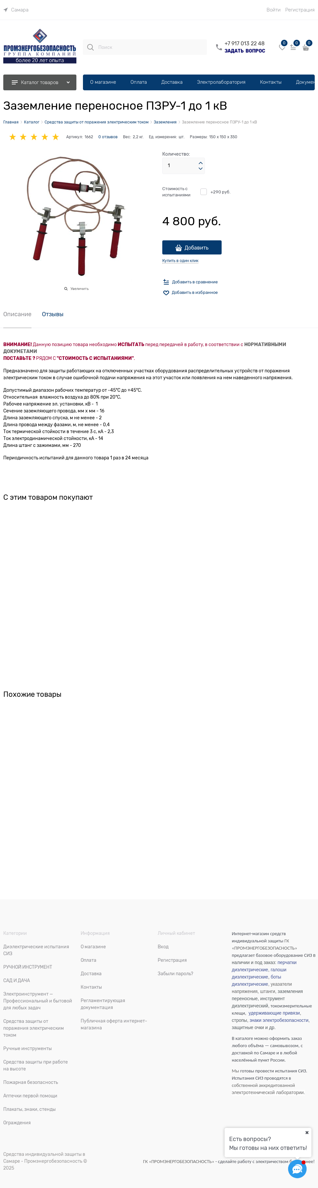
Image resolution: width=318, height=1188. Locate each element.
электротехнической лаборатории (268, 1092)
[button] (200, 163)
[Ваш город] (307, 1132)
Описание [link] (17, 314)
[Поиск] (90, 47)
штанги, (268, 991)
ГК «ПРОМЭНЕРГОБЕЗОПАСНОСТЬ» (179, 1161)
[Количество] (183, 166)
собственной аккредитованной (263, 1085)
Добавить (197, 248)
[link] (16, 10)
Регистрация (300, 9)
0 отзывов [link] (108, 137)
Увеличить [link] (79, 289)
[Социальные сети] (297, 1169)
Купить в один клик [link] (180, 260)
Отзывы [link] (53, 314)
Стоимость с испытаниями (176, 192)
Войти (274, 9)
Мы (235, 1071)
